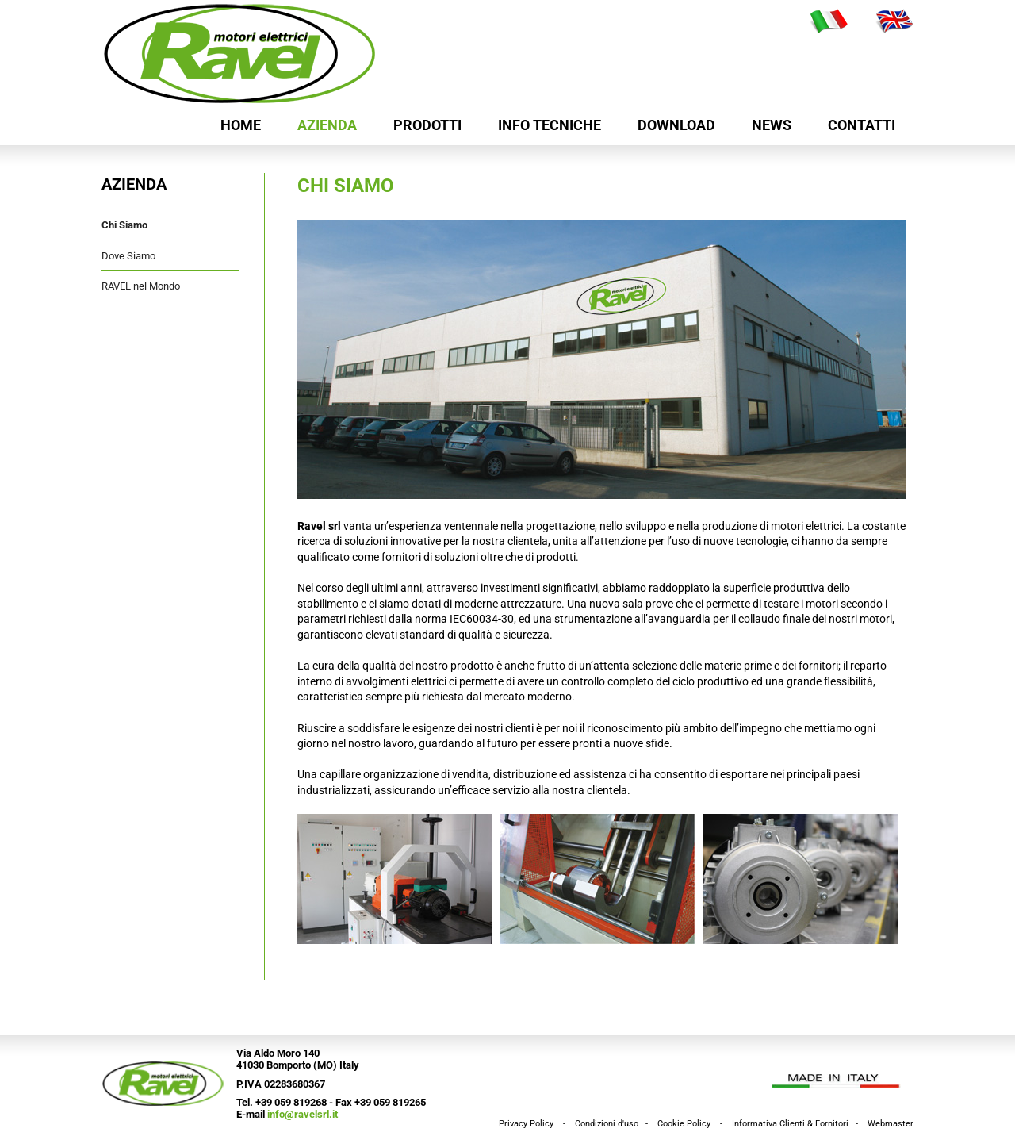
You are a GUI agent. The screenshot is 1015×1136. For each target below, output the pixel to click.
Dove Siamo (128, 256)
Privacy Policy (526, 1123)
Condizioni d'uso (606, 1124)
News (771, 125)
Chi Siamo (124, 225)
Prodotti (427, 125)
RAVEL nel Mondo (141, 286)
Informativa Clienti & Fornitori (790, 1124)
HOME (240, 125)
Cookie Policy (683, 1123)
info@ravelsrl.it (302, 1114)
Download (676, 125)
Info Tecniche (549, 125)
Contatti (861, 125)
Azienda (327, 125)
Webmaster (891, 1124)
